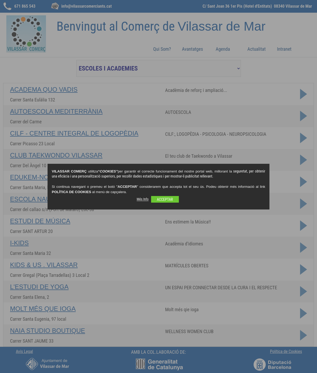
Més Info (142, 199)
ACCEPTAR (165, 199)
